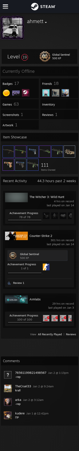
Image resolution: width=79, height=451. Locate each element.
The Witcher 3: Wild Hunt (46, 197)
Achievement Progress (23, 213)
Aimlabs (35, 299)
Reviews (71, 334)
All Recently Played (50, 334)
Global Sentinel (29, 254)
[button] (17, 56)
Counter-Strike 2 (40, 236)
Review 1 (18, 283)
